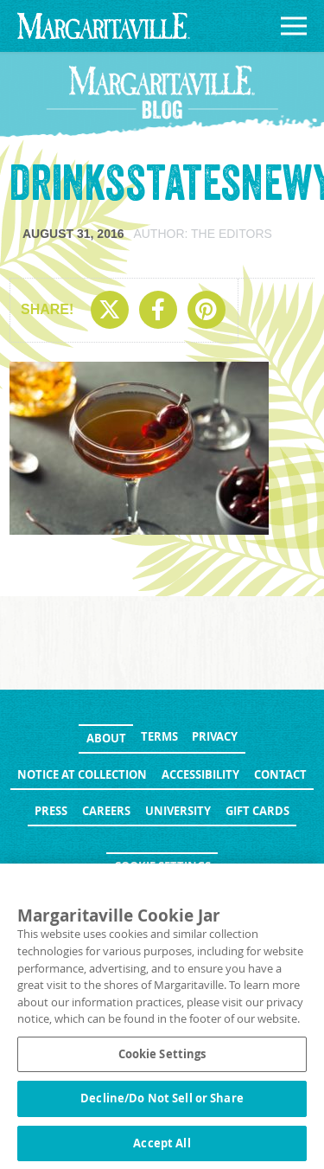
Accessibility (200, 774)
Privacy (215, 736)
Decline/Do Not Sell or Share (162, 1104)
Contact (280, 774)
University (178, 811)
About (106, 738)
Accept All (161, 1149)
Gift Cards (257, 811)
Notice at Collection (82, 774)
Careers (106, 811)
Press (51, 811)
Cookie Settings (162, 866)
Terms (159, 736)
